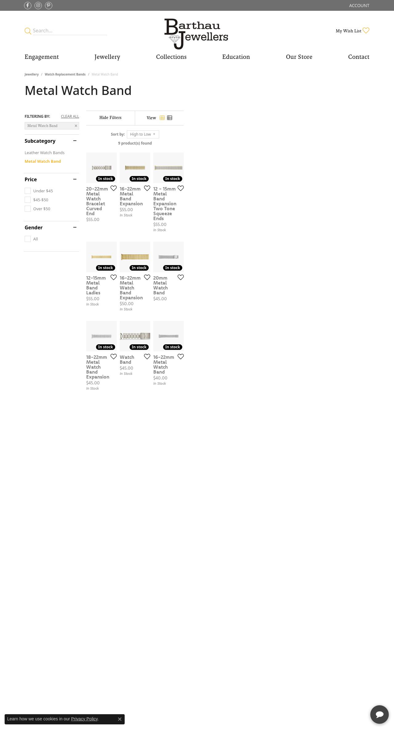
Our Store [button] (299, 56)
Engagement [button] (42, 56)
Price (31, 179)
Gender (33, 227)
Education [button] (236, 56)
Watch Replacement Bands (65, 74)
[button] (358, 5)
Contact (358, 56)
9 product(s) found (228, 143)
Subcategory (40, 140)
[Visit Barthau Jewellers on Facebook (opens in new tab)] (27, 5)
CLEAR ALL (70, 116)
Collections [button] (171, 56)
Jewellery (32, 74)
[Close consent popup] (120, 719)
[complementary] (349, 695)
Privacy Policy (84, 718)
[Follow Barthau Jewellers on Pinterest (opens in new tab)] (48, 5)
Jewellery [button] (107, 56)
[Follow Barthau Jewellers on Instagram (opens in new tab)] (38, 5)
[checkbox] (39, 191)
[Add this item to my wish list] (174, 250)
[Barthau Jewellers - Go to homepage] (197, 31)
